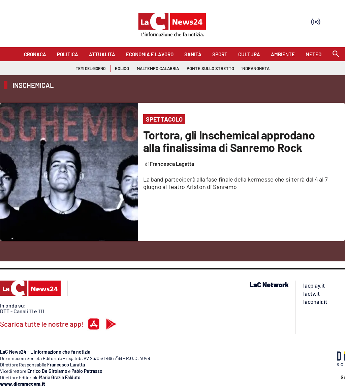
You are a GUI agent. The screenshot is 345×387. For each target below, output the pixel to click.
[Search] (336, 54)
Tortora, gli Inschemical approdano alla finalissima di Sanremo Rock (229, 141)
